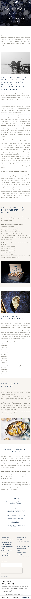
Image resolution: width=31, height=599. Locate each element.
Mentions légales (5, 553)
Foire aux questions (6, 544)
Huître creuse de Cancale (23, 546)
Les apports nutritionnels (23, 542)
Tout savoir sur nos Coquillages (21, 553)
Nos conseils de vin (21, 544)
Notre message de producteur (21, 538)
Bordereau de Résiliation (7, 551)
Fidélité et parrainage (6, 542)
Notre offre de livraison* (7, 540)
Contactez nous (5, 537)
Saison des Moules (5, 555)
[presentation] (11, 570)
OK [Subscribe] (19, 565)
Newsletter (4, 561)
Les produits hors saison (23, 557)
